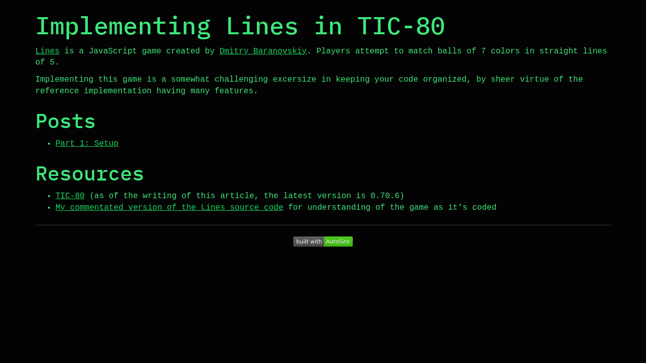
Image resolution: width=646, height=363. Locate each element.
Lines (47, 51)
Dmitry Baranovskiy (263, 51)
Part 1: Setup (87, 143)
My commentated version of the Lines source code (169, 207)
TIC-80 (70, 196)
